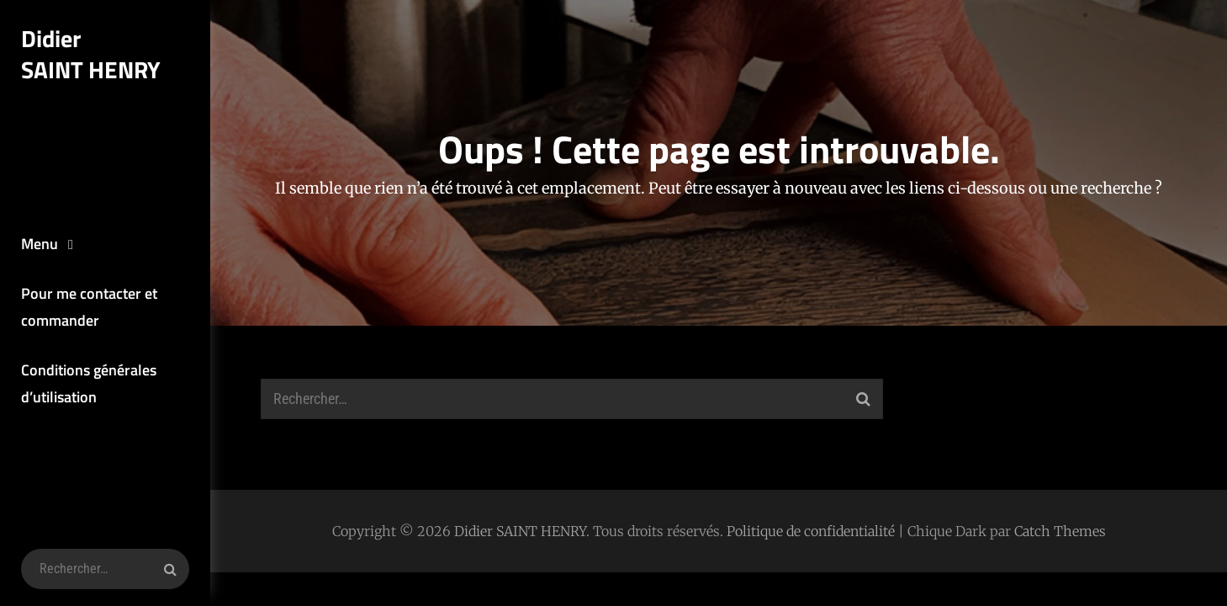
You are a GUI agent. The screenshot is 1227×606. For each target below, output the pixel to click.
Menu (39, 243)
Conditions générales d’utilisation (88, 383)
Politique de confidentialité (811, 531)
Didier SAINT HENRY (91, 54)
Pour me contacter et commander (89, 307)
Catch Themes (1060, 531)
